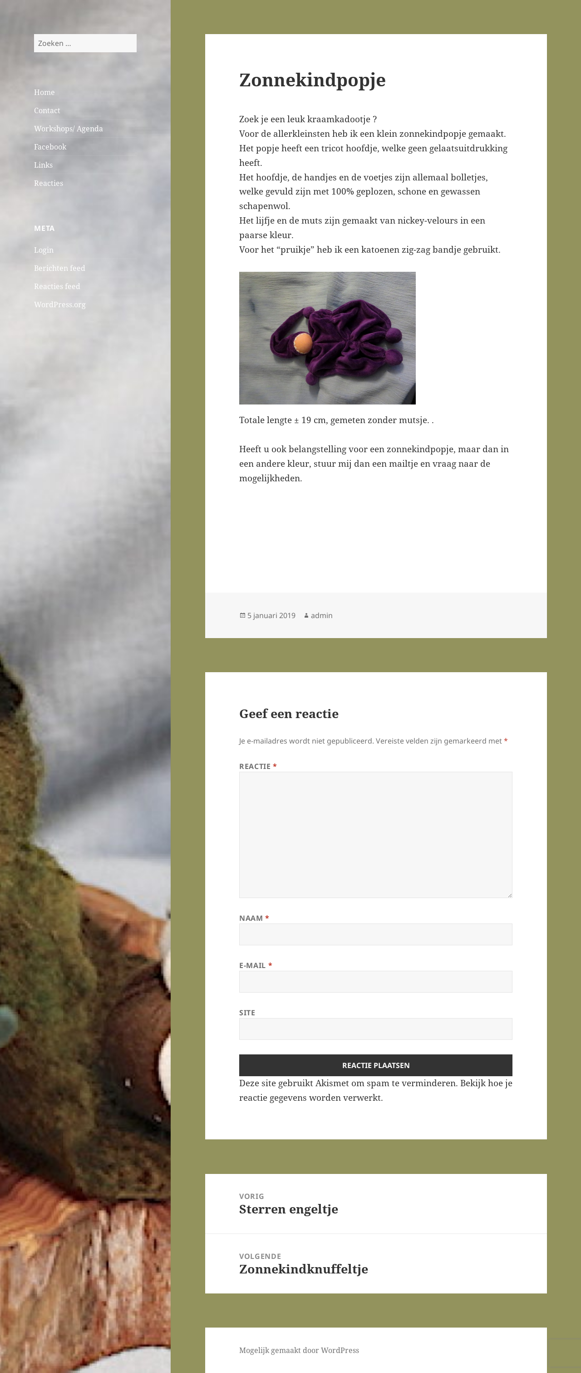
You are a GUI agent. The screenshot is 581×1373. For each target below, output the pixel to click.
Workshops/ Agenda (68, 129)
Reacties (48, 183)
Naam (254, 918)
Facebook (50, 147)
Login (44, 250)
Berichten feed (59, 268)
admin (322, 615)
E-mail (255, 965)
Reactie (258, 766)
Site (247, 1013)
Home (44, 92)
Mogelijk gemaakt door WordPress (299, 1350)
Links (43, 165)
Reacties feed (57, 286)
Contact (47, 110)
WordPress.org (60, 305)
